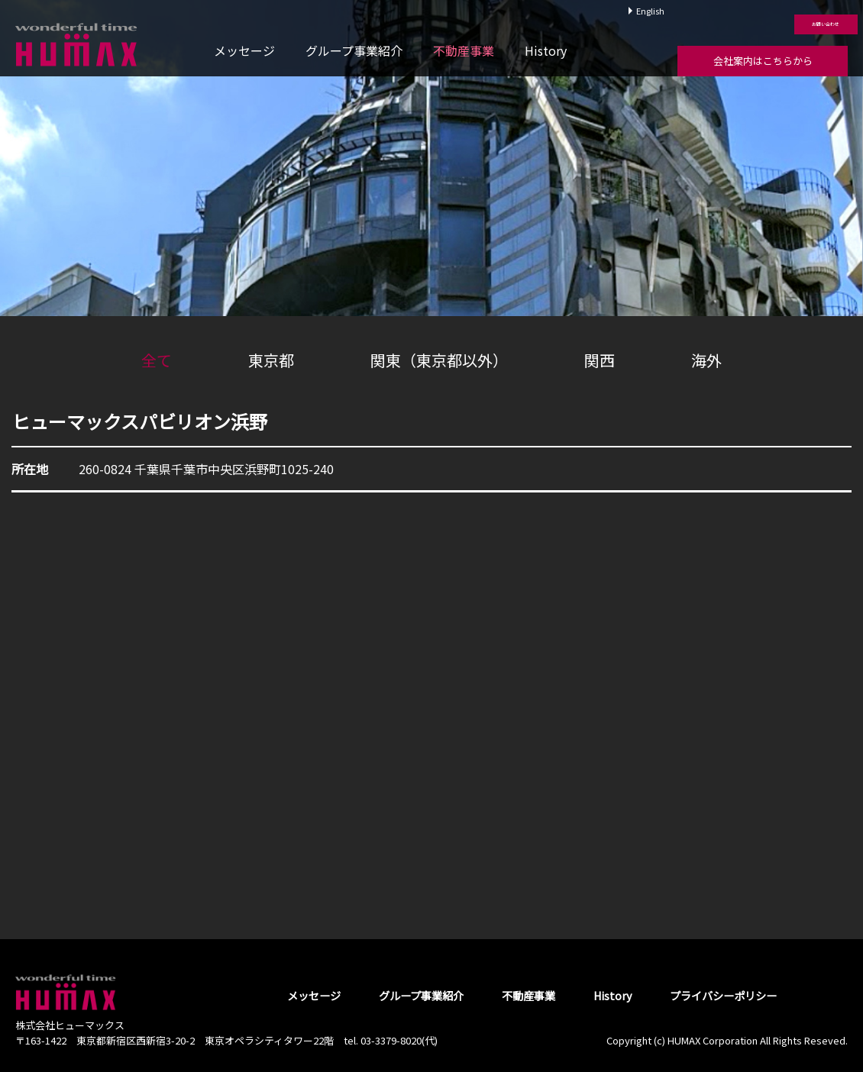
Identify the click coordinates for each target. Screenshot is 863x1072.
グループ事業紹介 (353, 50)
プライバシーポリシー (723, 995)
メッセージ (244, 50)
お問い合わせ (762, 16)
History (546, 50)
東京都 (271, 360)
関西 (599, 360)
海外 (706, 360)
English (650, 11)
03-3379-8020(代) (399, 1040)
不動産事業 (463, 50)
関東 (439, 360)
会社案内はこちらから (763, 60)
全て (156, 360)
